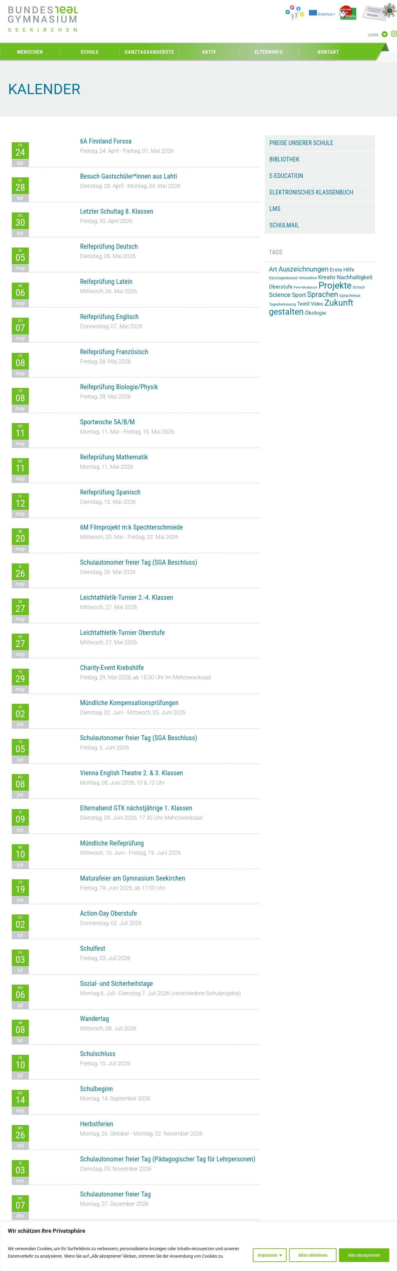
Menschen (30, 52)
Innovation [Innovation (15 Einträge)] (308, 278)
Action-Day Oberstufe (108, 913)
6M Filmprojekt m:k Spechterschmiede (131, 527)
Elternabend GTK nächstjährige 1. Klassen (136, 808)
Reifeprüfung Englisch (109, 317)
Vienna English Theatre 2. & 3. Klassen (131, 773)
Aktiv (209, 52)
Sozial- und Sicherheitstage (116, 983)
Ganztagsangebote (149, 52)
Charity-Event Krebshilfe (112, 668)
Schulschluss (97, 1054)
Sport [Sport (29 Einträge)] (299, 295)
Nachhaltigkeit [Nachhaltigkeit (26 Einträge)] (354, 277)
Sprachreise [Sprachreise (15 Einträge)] (349, 295)
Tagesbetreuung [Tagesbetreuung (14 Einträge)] (282, 304)
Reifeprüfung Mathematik (114, 457)
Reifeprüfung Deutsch (109, 246)
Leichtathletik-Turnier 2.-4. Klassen (126, 597)
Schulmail (284, 225)
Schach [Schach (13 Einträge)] (359, 287)
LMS (275, 208)
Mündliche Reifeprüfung (112, 843)
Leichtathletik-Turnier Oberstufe (122, 632)
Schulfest (92, 948)
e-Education (286, 176)
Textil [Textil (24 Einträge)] (303, 304)
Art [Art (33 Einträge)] (273, 269)
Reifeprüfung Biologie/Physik (119, 387)
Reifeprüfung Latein (106, 281)
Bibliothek (285, 159)
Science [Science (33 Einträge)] (280, 294)
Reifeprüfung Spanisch (110, 492)
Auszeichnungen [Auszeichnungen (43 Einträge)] (303, 269)
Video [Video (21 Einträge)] (317, 304)
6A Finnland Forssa (106, 141)
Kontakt (328, 52)
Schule (90, 52)
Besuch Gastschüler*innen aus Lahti (128, 176)
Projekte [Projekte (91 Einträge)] (335, 285)
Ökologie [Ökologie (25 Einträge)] (315, 313)
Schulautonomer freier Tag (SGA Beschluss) (138, 562)
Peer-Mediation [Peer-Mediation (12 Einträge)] (305, 287)
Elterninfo (269, 52)
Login (373, 35)
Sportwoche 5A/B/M (107, 422)
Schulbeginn (96, 1089)
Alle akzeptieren (364, 1255)
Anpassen (267, 1255)
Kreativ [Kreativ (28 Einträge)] (327, 277)
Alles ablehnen (313, 1255)
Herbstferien (97, 1124)
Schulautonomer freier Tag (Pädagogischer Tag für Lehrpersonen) (168, 1159)
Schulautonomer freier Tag (115, 1194)
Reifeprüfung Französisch (114, 352)
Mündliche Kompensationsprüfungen (129, 703)
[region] (198, 1246)
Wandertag (94, 1019)
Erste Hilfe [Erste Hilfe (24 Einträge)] (342, 269)
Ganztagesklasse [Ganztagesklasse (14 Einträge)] (283, 278)
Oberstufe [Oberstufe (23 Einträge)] (280, 287)
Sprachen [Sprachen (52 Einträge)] (322, 294)
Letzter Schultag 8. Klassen (116, 211)
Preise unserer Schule (301, 143)
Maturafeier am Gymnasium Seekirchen (132, 878)
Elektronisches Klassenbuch (311, 192)
